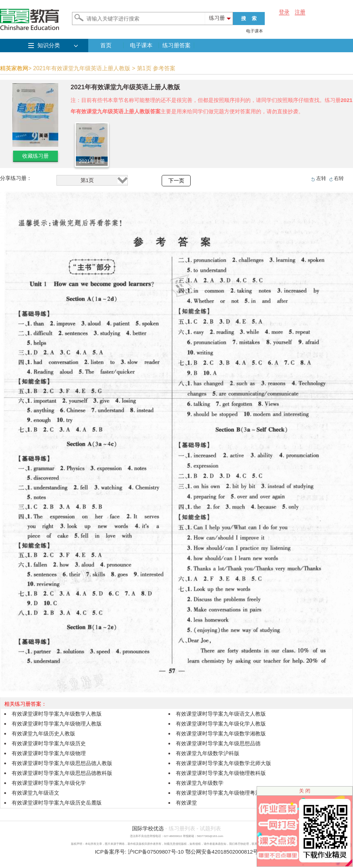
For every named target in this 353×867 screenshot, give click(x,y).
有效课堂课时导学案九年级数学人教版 (57, 714)
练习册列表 (182, 828)
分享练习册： (16, 178)
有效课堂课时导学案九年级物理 (49, 753)
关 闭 (304, 791)
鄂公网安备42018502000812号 (221, 852)
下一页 (176, 180)
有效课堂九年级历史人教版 (43, 733)
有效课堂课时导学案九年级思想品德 (218, 743)
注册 (300, 12)
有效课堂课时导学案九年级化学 (49, 783)
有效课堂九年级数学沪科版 (207, 753)
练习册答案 (176, 45)
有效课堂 (186, 803)
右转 (339, 178)
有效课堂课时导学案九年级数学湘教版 (221, 733)
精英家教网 (14, 68)
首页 (106, 45)
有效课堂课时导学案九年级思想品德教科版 (62, 773)
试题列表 (210, 828)
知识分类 (48, 45)
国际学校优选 (148, 828)
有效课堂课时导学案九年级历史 (49, 743)
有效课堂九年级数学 (199, 783)
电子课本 (254, 31)
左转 (321, 178)
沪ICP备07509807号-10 (156, 852)
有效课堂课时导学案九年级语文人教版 (221, 714)
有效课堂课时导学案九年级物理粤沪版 (221, 793)
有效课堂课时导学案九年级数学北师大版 (223, 763)
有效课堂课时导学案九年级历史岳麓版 (57, 803)
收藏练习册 (35, 156)
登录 (284, 12)
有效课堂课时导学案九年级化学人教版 (221, 724)
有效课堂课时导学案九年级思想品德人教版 (62, 763)
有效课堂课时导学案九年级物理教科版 (221, 773)
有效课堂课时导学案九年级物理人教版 (57, 724)
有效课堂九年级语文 (35, 793)
